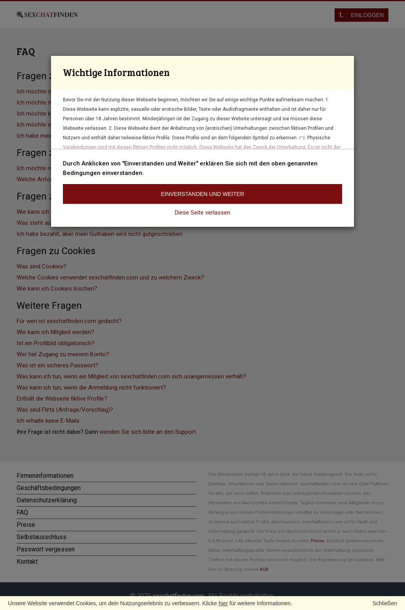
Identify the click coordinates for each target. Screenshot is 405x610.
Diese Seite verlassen (202, 212)
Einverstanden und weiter (202, 194)
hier (223, 603)
